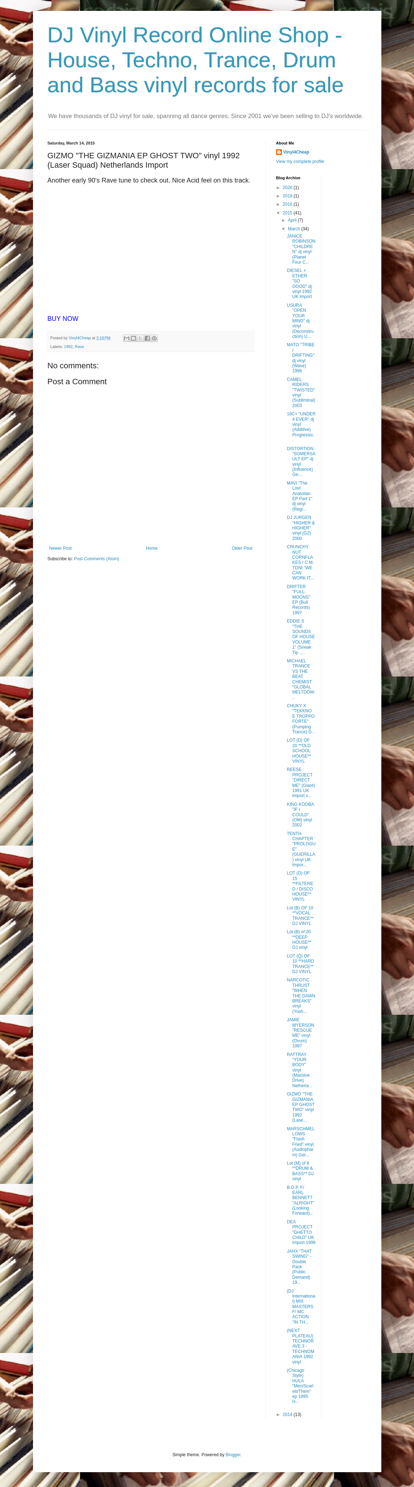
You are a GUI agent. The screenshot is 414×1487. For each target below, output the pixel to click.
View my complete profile (300, 161)
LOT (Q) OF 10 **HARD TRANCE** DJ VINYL (300, 964)
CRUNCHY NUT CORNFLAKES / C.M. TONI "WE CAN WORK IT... (300, 562)
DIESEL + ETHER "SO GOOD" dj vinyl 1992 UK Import (299, 283)
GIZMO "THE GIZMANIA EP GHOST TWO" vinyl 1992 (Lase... (301, 1107)
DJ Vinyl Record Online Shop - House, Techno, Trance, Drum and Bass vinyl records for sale (196, 60)
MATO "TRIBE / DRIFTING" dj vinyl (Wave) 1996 (301, 357)
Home (151, 548)
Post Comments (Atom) (96, 558)
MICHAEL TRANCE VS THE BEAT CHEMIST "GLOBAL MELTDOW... (301, 679)
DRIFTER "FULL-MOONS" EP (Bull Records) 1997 (298, 599)
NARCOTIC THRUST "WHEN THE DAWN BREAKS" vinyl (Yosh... (301, 995)
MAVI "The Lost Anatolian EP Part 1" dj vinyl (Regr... (299, 496)
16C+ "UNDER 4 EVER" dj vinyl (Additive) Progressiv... (301, 427)
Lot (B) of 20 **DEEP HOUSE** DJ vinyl (299, 939)
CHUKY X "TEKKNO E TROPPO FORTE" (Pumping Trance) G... (301, 718)
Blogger (233, 1454)
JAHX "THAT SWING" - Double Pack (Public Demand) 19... (299, 1267)
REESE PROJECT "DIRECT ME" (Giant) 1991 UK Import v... (301, 782)
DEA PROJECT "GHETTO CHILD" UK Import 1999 (301, 1232)
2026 (288, 187)
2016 (288, 204)
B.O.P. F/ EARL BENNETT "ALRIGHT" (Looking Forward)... (300, 1200)
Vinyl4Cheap (296, 152)
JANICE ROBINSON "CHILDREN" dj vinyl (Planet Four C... (301, 249)
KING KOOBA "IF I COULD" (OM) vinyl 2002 (300, 815)
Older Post (242, 548)
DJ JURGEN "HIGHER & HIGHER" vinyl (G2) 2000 (301, 528)
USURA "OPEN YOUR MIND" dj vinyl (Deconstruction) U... (300, 321)
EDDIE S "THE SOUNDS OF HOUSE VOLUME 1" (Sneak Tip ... (301, 637)
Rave (79, 346)
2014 (288, 1414)
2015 (288, 212)
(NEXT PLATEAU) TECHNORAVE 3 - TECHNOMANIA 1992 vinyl (300, 1346)
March (294, 228)
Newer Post (60, 548)
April (293, 220)
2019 (288, 195)
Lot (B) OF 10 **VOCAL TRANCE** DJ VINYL (300, 915)
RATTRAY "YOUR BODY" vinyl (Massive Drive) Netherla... (299, 1070)
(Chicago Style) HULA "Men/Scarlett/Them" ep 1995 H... (300, 1386)
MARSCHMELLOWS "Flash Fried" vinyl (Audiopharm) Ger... (301, 1141)
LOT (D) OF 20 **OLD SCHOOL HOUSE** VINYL (299, 751)
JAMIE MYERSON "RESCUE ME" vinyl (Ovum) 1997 (300, 1032)
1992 (68, 346)
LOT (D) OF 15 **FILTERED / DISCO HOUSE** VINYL (300, 886)
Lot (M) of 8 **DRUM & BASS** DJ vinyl (300, 1171)
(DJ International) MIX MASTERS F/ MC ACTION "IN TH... (301, 1307)
